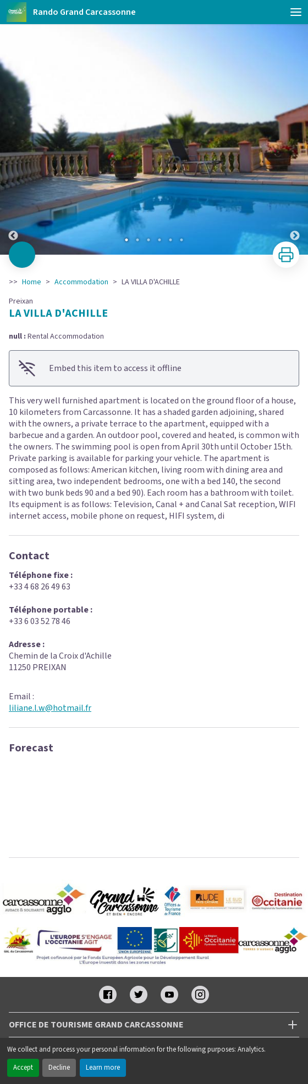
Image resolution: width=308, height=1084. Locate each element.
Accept (23, 1067)
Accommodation (81, 282)
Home (31, 282)
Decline (59, 1067)
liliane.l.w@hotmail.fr (50, 708)
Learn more (103, 1067)
